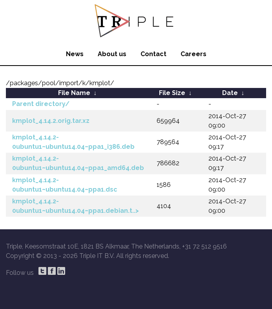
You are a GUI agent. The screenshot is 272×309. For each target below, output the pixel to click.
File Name (74, 93)
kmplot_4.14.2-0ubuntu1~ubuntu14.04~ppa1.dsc (64, 184)
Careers (193, 54)
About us (112, 54)
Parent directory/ (40, 104)
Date (230, 93)
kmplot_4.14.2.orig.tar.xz (50, 120)
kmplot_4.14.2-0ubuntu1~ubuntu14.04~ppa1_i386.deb (73, 141)
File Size (172, 93)
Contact (153, 54)
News (75, 54)
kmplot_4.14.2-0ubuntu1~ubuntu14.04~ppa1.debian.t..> (75, 205)
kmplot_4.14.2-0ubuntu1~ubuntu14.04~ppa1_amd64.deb (78, 163)
